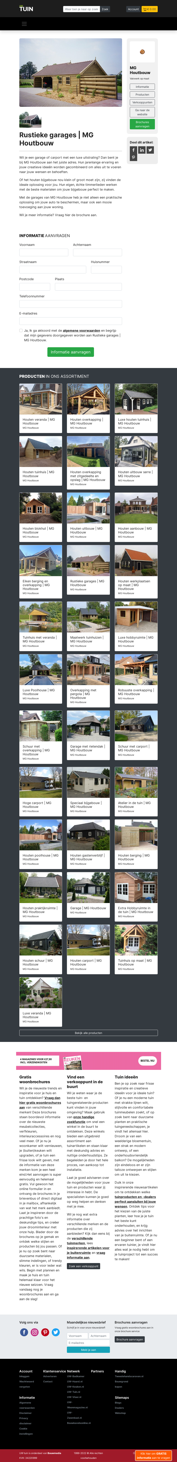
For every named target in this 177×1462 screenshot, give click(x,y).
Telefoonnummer (32, 296)
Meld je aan (88, 1349)
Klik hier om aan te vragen (153, 1455)
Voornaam (27, 245)
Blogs (118, 1402)
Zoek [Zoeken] (105, 9)
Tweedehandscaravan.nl (129, 1376)
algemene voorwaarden (81, 330)
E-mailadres (28, 313)
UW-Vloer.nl (74, 1397)
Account (133, 9)
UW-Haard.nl (74, 1381)
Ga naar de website (142, 112)
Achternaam (82, 245)
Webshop (120, 1413)
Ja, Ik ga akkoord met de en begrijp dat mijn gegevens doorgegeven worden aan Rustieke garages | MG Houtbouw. (72, 335)
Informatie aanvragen (71, 352)
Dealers (119, 1407)
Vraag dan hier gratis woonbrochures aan (40, 1102)
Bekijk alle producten (88, 1033)
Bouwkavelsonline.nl (79, 1422)
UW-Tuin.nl (73, 1391)
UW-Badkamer (75, 1376)
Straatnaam (28, 262)
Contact (48, 1381)
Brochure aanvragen (129, 1339)
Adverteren (50, 1376)
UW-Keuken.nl (75, 1386)
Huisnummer (100, 262)
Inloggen (24, 1376)
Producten (142, 94)
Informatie (142, 86)
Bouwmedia (54, 1453)
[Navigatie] (24, 24)
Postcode (26, 279)
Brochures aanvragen (142, 124)
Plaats (59, 279)
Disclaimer (25, 1413)
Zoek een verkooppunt (83, 1266)
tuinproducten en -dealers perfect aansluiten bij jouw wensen (135, 1201)
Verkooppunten (142, 102)
